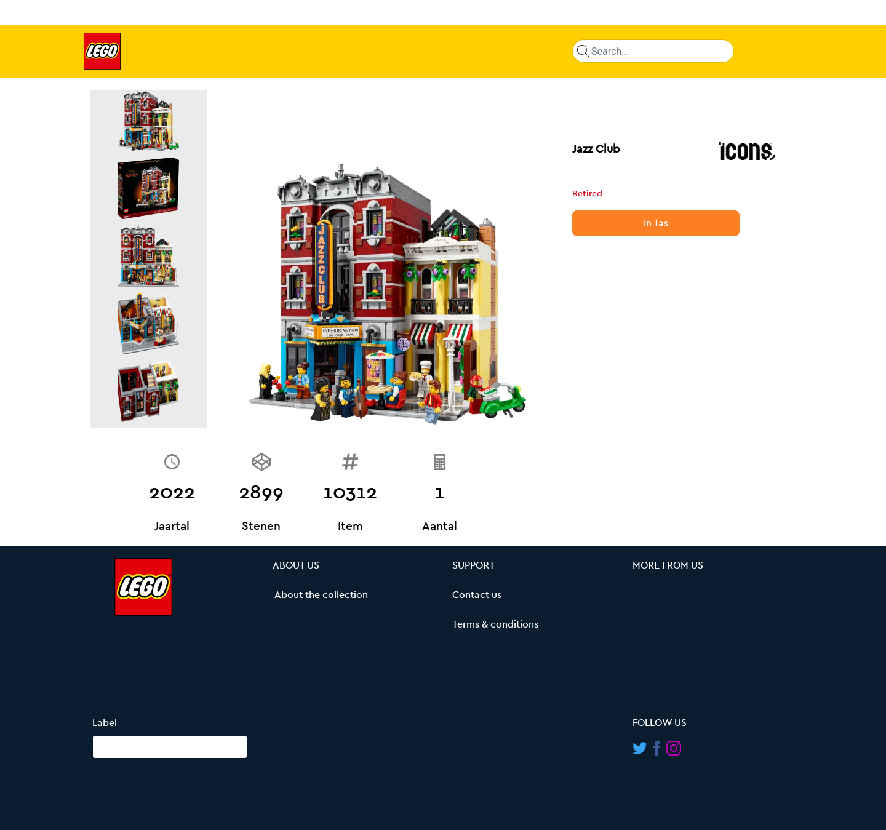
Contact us (476, 595)
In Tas (656, 223)
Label (104, 723)
